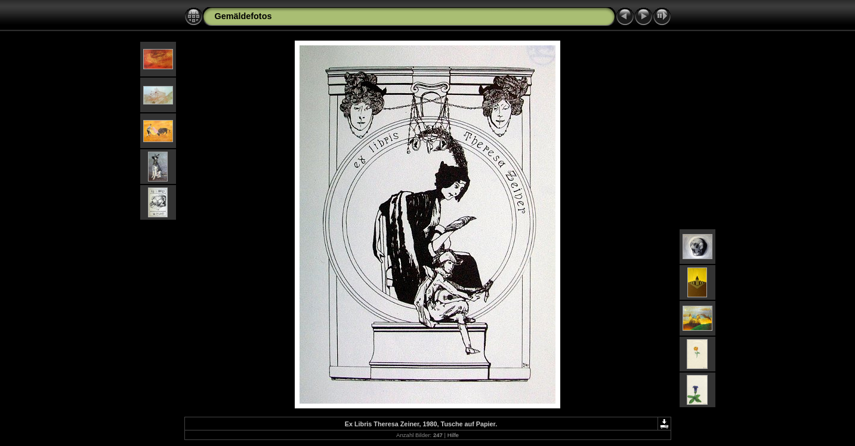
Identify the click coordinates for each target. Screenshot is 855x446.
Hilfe (453, 435)
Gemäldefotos (243, 16)
